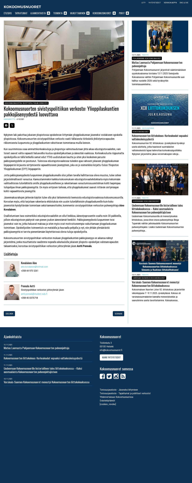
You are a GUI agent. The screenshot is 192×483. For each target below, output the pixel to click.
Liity (143, 3)
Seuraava (118, 313)
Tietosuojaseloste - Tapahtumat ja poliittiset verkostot (125, 393)
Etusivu (8, 13)
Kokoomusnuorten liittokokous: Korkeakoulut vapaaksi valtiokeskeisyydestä (160, 137)
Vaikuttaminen (77, 13)
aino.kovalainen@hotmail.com (34, 266)
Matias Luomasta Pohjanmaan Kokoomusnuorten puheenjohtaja (157, 64)
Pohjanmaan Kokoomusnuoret (147, 58)
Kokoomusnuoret (22, 7)
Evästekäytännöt (107, 400)
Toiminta (58, 13)
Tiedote (145, 55)
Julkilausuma (148, 128)
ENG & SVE (184, 3)
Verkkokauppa (170, 3)
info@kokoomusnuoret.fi (111, 350)
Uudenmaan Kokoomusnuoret (146, 201)
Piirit (122, 13)
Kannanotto (9, 119)
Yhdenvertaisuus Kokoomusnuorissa (116, 397)
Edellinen (9, 313)
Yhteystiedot (154, 3)
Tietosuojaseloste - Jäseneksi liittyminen (119, 389)
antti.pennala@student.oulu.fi (34, 294)
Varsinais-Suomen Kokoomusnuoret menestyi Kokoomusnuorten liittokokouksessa (155, 284)
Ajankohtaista (38, 13)
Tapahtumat (21, 13)
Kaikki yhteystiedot (111, 357)
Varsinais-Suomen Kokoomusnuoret (149, 278)
